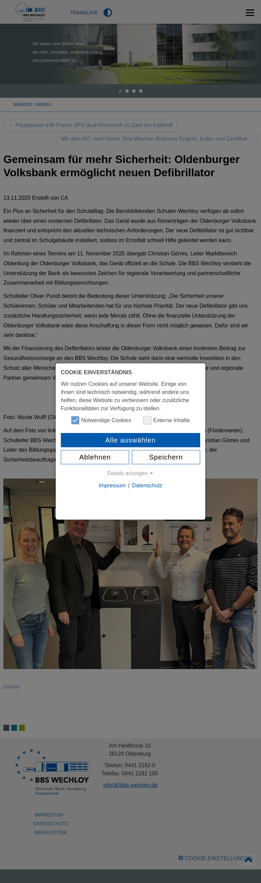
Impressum (112, 485)
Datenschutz (147, 485)
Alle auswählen (130, 440)
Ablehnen (95, 457)
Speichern (166, 457)
